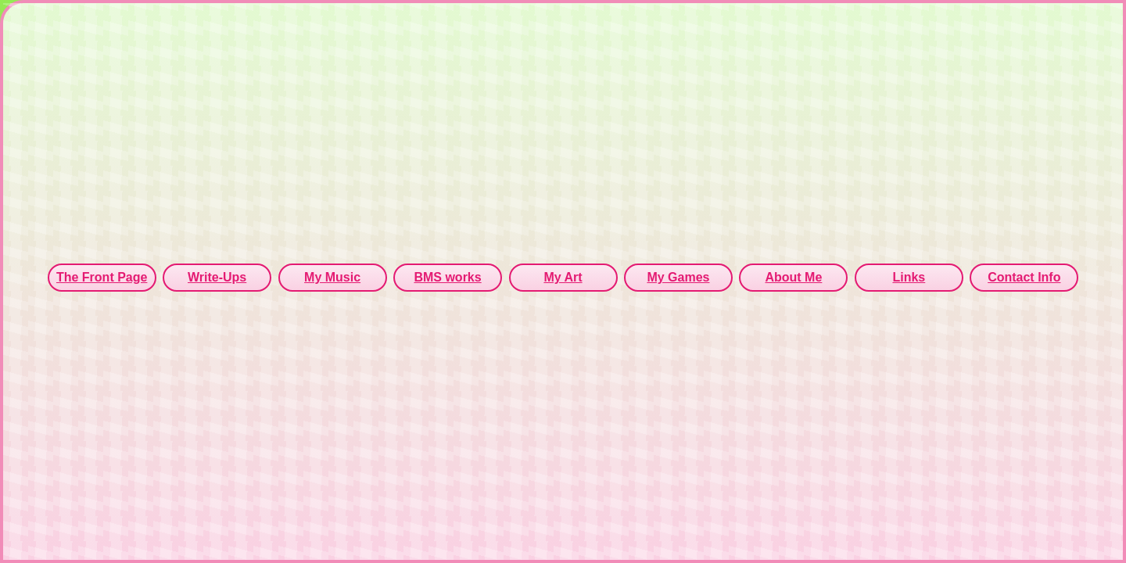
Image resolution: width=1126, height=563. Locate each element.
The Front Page (101, 277)
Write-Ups (217, 277)
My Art (562, 277)
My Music (332, 277)
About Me (793, 277)
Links (908, 277)
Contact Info (1024, 277)
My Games (678, 277)
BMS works (447, 277)
